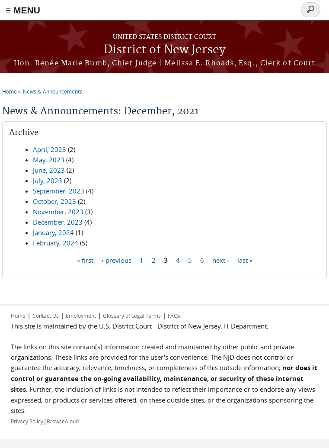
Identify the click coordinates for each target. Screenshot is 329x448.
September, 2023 (58, 191)
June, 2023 (49, 170)
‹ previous (116, 259)
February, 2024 (55, 243)
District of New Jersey (165, 50)
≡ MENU (23, 10)
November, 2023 (58, 211)
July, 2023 (47, 180)
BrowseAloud (63, 421)
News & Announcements (52, 91)
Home (9, 91)
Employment (81, 315)
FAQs (174, 315)
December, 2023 (58, 222)
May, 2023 (48, 159)
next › (220, 259)
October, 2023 (54, 201)
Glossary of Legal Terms (132, 315)
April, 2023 (49, 149)
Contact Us (45, 315)
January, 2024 (53, 232)
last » (244, 259)
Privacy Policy (27, 421)
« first (85, 259)
